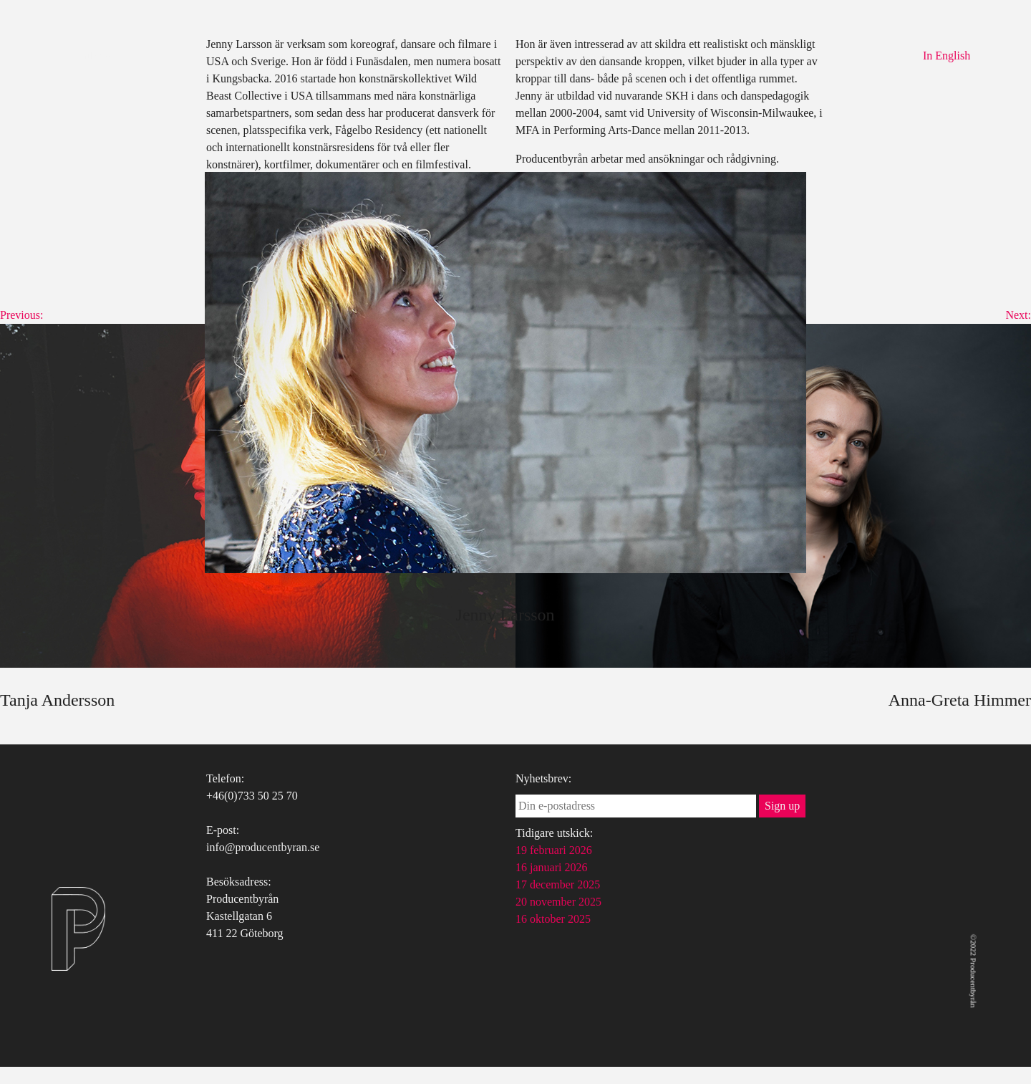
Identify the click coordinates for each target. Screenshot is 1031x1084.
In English (946, 55)
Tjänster (466, 55)
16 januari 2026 (551, 867)
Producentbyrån (80, 55)
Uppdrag (528, 55)
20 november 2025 (558, 902)
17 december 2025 (558, 884)
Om (416, 55)
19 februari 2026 (554, 850)
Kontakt (590, 55)
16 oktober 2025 (553, 919)
